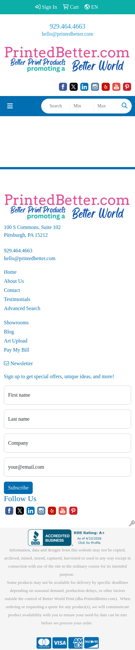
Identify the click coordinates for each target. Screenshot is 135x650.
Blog (9, 331)
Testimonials (17, 299)
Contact (12, 290)
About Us (14, 281)
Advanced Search (22, 308)
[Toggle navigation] (10, 106)
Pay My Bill (16, 350)
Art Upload (15, 340)
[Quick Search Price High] (106, 106)
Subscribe (18, 487)
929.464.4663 (67, 26)
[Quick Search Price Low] (82, 106)
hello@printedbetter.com (67, 34)
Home (10, 272)
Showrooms (16, 322)
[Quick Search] (55, 106)
